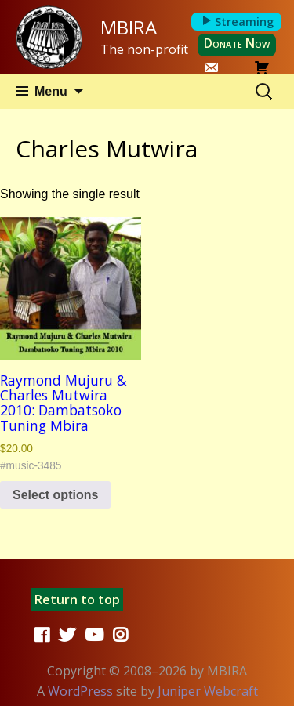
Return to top (77, 599)
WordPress (80, 691)
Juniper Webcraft (208, 691)
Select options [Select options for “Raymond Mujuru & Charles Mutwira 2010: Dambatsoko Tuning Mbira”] (55, 494)
